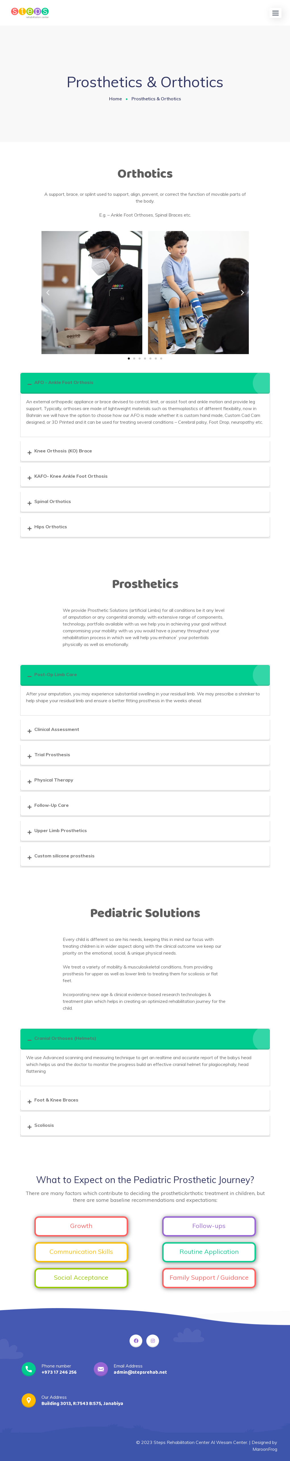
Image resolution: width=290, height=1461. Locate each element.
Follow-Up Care (51, 805)
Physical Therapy (53, 780)
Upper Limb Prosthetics (60, 830)
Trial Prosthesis (52, 754)
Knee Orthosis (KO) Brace (63, 451)
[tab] (145, 383)
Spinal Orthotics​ (52, 501)
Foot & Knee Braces (56, 1100)
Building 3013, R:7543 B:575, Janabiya (82, 1404)
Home (115, 98)
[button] (275, 13)
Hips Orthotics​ (50, 526)
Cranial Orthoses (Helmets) (65, 1038)
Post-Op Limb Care (55, 674)
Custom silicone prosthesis (64, 856)
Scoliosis (44, 1125)
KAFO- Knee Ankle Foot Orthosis (71, 476)
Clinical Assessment (56, 729)
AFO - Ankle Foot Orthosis (63, 382)
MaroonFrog (265, 1449)
